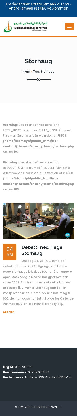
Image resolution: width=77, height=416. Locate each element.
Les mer (8, 311)
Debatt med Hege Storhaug (42, 250)
